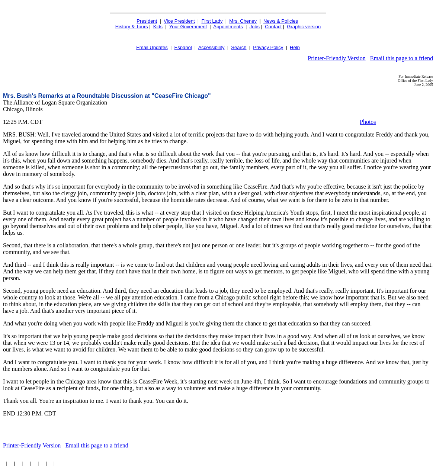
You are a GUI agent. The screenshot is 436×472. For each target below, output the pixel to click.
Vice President (179, 21)
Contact (273, 26)
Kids (158, 26)
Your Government (188, 26)
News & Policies (280, 21)
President (147, 21)
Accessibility (211, 47)
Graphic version (304, 26)
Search (238, 47)
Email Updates (152, 47)
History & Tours (131, 26)
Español (183, 47)
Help (295, 47)
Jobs (255, 26)
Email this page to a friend (401, 58)
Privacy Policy (268, 47)
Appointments (228, 26)
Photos (368, 122)
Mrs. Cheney (243, 21)
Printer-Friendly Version (336, 58)
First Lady (211, 21)
